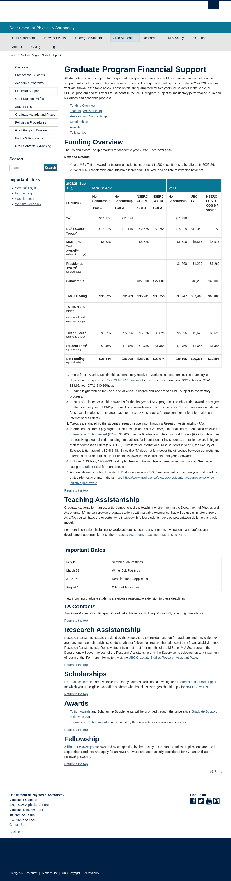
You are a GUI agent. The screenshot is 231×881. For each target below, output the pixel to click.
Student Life (23, 106)
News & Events (55, 38)
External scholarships (79, 682)
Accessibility (91, 873)
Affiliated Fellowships (79, 747)
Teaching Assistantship (86, 111)
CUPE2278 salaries (127, 380)
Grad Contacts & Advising (33, 146)
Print (218, 771)
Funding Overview (82, 105)
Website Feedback (28, 204)
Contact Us (17, 824)
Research (149, 38)
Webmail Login (25, 188)
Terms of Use (50, 873)
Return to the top (76, 490)
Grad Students (123, 38)
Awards (75, 127)
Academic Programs (29, 83)
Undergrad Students (89, 38)
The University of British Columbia (20, 11)
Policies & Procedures (30, 122)
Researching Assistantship (88, 116)
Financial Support (27, 91)
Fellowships (78, 132)
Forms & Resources (29, 138)
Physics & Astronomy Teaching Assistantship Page (150, 534)
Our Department (23, 38)
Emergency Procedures (23, 873)
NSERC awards (197, 687)
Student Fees (91, 467)
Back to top (19, 832)
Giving (35, 47)
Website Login (25, 198)
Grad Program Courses (31, 130)
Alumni (17, 47)
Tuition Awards (80, 711)
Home (12, 55)
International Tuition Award (88, 434)
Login (53, 47)
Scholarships (79, 122)
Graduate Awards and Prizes (35, 114)
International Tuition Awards (89, 722)
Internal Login (24, 193)
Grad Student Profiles (30, 99)
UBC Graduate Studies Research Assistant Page (163, 657)
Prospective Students (30, 75)
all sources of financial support (196, 682)
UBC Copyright (71, 873)
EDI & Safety (175, 38)
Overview (21, 67)
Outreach (199, 38)
